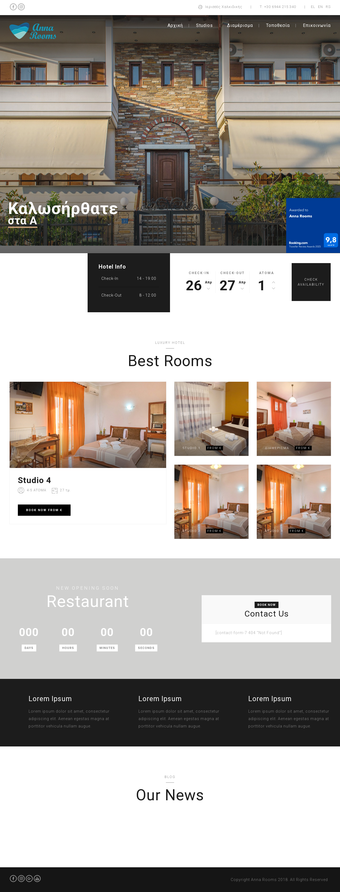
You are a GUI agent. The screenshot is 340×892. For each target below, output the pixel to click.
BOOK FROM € (44, 510)
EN (320, 7)
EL (313, 7)
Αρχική (175, 25)
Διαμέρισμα (240, 25)
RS (328, 7)
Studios (204, 25)
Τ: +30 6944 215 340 (278, 7)
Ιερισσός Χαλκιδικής (223, 7)
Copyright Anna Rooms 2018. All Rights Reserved (279, 879)
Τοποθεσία (278, 25)
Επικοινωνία (317, 25)
